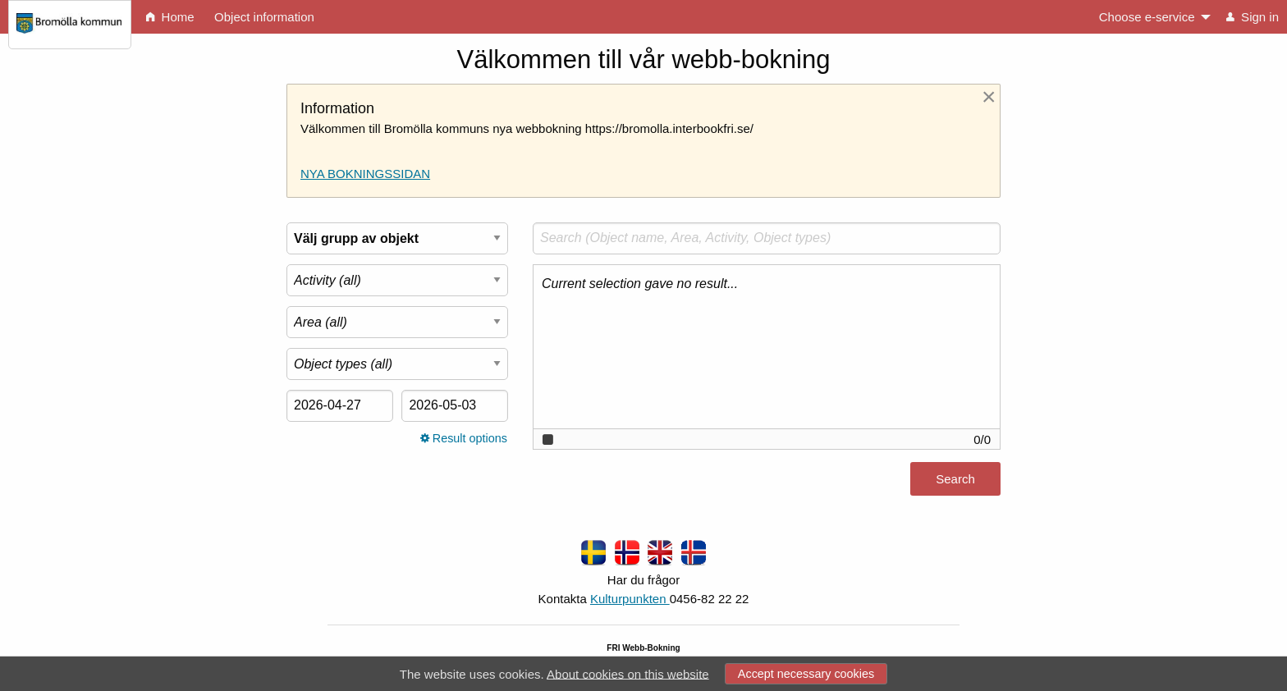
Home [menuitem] (170, 17)
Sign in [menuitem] (1252, 17)
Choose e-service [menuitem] (1147, 17)
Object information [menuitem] (264, 17)
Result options (463, 438)
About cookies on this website (628, 673)
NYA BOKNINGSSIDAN (365, 174)
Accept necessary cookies (806, 673)
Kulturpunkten (630, 599)
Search (955, 479)
